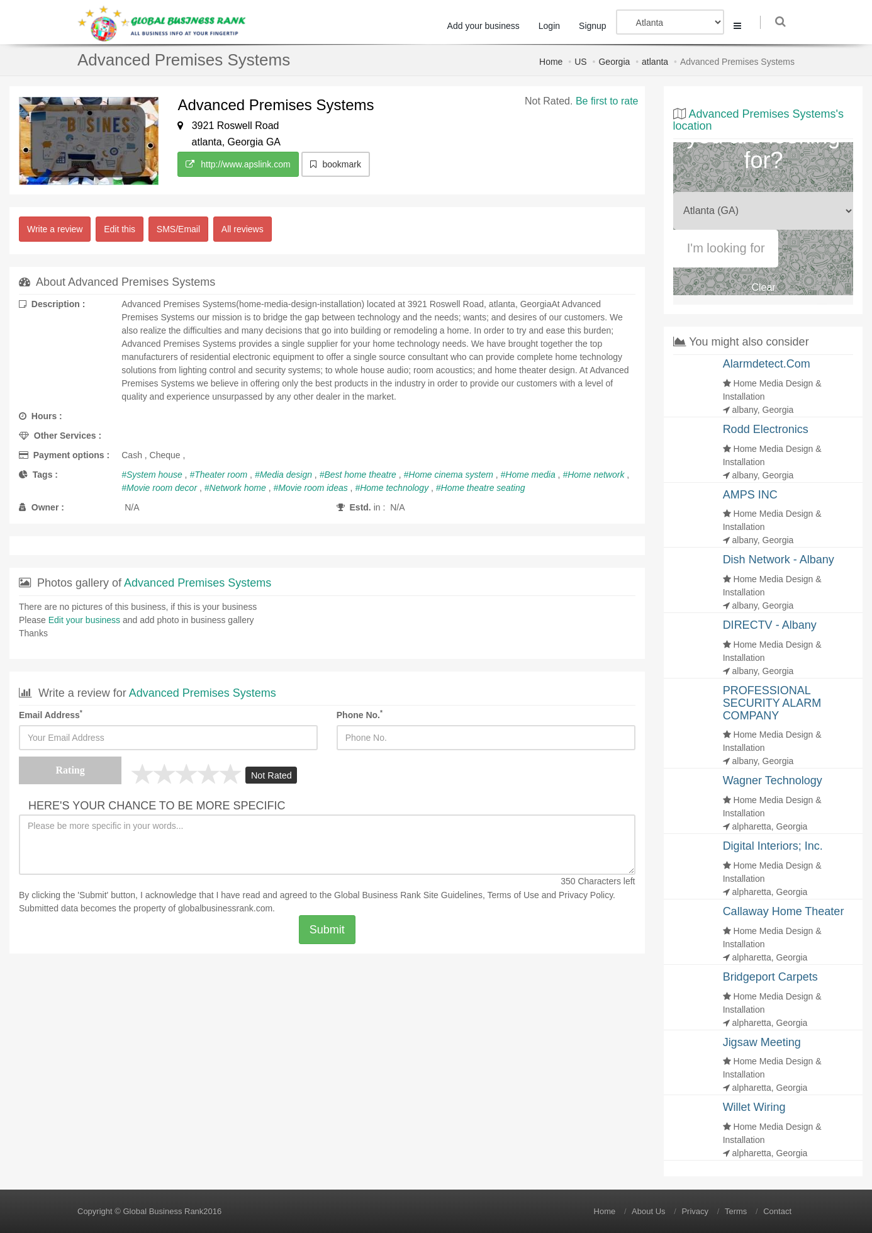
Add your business (487, 26)
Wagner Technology (772, 780)
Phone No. (360, 714)
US (580, 62)
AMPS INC (750, 494)
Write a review (54, 229)
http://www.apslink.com (238, 164)
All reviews (242, 229)
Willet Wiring (754, 1107)
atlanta (655, 62)
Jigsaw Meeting (762, 1042)
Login (553, 26)
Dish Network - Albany (778, 559)
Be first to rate (607, 101)
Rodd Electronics (765, 429)
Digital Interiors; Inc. (773, 846)
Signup (596, 26)
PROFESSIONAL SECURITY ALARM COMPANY (772, 703)
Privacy (694, 1211)
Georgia (614, 62)
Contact (777, 1211)
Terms (736, 1211)
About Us (648, 1211)
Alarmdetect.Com (766, 364)
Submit (327, 929)
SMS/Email (178, 229)
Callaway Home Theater (783, 911)
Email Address (50, 714)
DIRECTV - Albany (770, 625)
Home (550, 62)
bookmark (335, 164)
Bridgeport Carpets (770, 977)
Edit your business (84, 620)
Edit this (119, 229)
